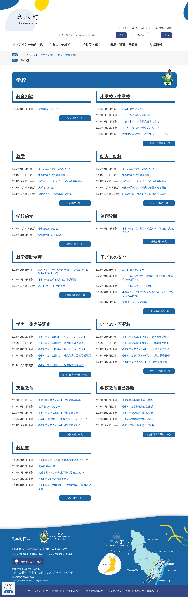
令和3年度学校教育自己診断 (137, 419)
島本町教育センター (133, 109)
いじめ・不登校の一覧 (159, 371)
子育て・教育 (92, 44)
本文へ (125, 28)
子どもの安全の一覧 (159, 311)
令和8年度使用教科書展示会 (53, 479)
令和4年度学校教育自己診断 (137, 412)
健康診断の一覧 (159, 241)
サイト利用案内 (53, 591)
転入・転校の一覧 (159, 203)
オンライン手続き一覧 (27, 44)
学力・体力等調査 (33, 324)
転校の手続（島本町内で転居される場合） (145, 187)
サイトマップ (34, 591)
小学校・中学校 (115, 96)
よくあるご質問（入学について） (56, 169)
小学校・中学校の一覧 (159, 143)
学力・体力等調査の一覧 (75, 374)
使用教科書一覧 (46, 466)
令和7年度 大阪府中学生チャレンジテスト (62, 336)
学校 (23, 60)
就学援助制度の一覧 (75, 295)
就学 (20, 156)
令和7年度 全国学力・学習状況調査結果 (61, 343)
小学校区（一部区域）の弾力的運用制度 (60, 181)
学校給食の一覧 (75, 244)
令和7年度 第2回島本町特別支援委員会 (59, 400)
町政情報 (156, 44)
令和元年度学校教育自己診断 (138, 425)
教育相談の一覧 (75, 118)
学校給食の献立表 (48, 228)
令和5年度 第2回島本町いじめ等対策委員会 (146, 362)
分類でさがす (45, 55)
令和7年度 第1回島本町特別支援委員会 (59, 412)
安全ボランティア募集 (134, 302)
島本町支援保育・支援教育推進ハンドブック (62, 419)
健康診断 (108, 216)
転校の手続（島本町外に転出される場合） (145, 194)
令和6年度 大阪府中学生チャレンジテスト (62, 349)
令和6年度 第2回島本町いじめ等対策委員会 (146, 349)
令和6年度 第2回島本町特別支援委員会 (59, 425)
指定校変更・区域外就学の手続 (55, 194)
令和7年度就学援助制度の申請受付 (57, 279)
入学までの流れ (46, 187)
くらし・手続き (59, 44)
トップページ (28, 55)
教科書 (22, 447)
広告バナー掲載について (147, 591)
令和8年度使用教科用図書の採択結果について (63, 460)
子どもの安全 (113, 257)
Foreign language (144, 28)
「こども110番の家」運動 (136, 286)
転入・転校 (111, 156)
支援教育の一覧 (75, 434)
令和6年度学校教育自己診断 (137, 400)
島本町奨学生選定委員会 (51, 286)
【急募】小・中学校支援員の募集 (140, 121)
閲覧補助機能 (165, 28)
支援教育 (24, 388)
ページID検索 (137, 35)
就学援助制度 (29, 257)
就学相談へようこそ (49, 109)
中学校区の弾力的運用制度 (53, 175)
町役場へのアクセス (31, 561)
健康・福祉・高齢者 (124, 44)
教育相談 (24, 96)
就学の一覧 (75, 203)
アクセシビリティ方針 (119, 591)
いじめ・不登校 (115, 324)
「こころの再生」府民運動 (137, 115)
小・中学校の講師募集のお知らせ (140, 127)
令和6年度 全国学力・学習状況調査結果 (61, 365)
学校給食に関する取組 (50, 235)
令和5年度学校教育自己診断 (137, 406)
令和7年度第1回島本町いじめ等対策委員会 (145, 343)
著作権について (73, 591)
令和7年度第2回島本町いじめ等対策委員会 (145, 336)
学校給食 (24, 216)
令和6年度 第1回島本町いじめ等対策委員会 (146, 355)
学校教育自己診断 (117, 388)
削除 (27, 60)
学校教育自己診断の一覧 (159, 434)
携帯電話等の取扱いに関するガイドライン (145, 134)
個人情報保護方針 (94, 591)
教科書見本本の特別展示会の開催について (61, 472)
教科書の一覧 (75, 498)
